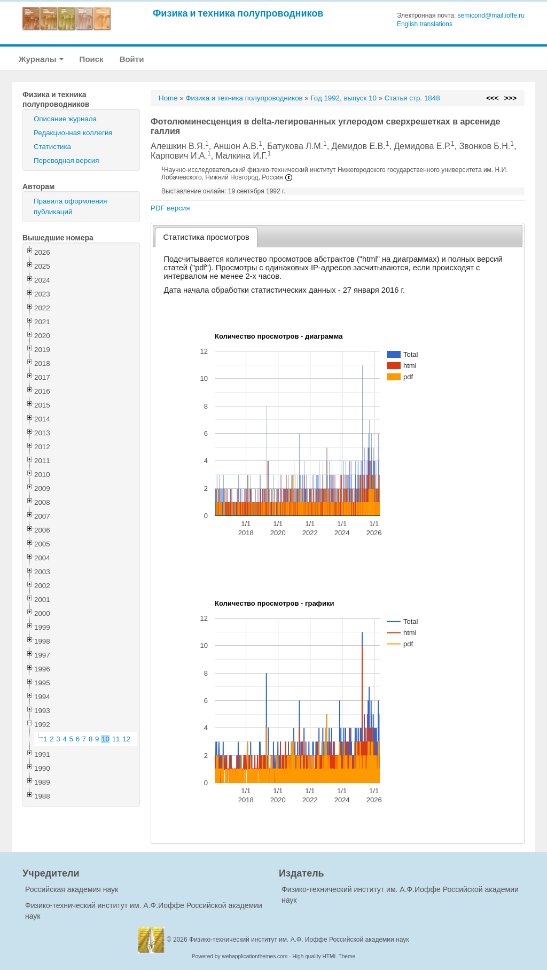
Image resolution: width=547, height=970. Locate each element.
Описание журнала (65, 119)
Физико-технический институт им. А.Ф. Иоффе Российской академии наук (299, 939)
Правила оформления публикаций (70, 206)
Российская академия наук (71, 889)
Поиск (92, 59)
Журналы (41, 59)
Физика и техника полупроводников (238, 13)
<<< (492, 98)
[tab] (206, 237)
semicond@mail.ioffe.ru (491, 15)
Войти (132, 59)
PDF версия (170, 208)
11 (116, 739)
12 (126, 739)
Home (168, 98)
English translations (424, 24)
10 (105, 739)
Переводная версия (66, 161)
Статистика (52, 147)
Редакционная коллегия (73, 133)
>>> (510, 98)
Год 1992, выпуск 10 (343, 98)
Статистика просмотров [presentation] (206, 237)
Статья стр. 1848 (412, 98)
